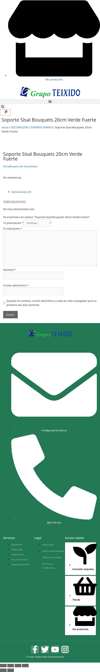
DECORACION (19, 127)
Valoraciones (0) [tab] (21, 192)
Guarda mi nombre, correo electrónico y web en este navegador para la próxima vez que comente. (52, 303)
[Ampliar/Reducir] (3, 665)
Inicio (5, 127)
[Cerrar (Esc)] (25, 665)
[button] (50, 101)
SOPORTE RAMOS (42, 127)
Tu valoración (12, 228)
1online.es (69, 657)
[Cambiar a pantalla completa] (10, 665)
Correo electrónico (16, 285)
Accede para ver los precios (20, 166)
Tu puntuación (13, 223)
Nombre (9, 270)
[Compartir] (18, 665)
